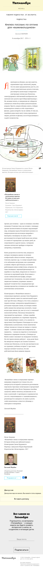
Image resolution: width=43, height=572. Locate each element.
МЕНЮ (21, 9)
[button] (38, 124)
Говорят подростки (15, 15)
